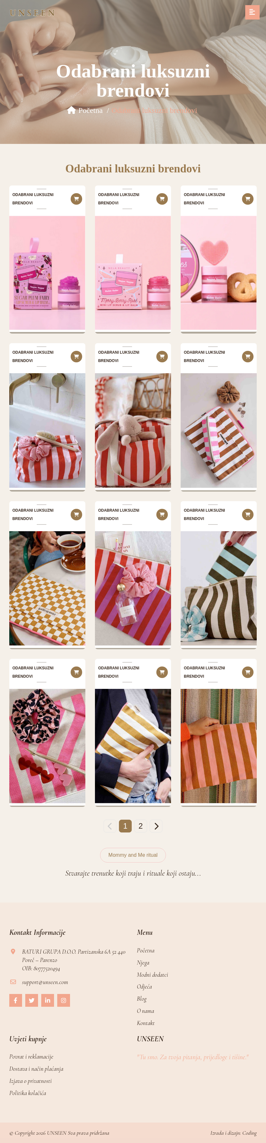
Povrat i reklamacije (31, 1056)
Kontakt (146, 1023)
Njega (143, 962)
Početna (85, 110)
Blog (141, 998)
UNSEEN (56, 1132)
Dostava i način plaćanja (36, 1068)
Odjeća (144, 986)
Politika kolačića (27, 1093)
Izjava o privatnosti (30, 1080)
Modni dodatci (152, 974)
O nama (145, 1010)
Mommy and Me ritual (133, 855)
